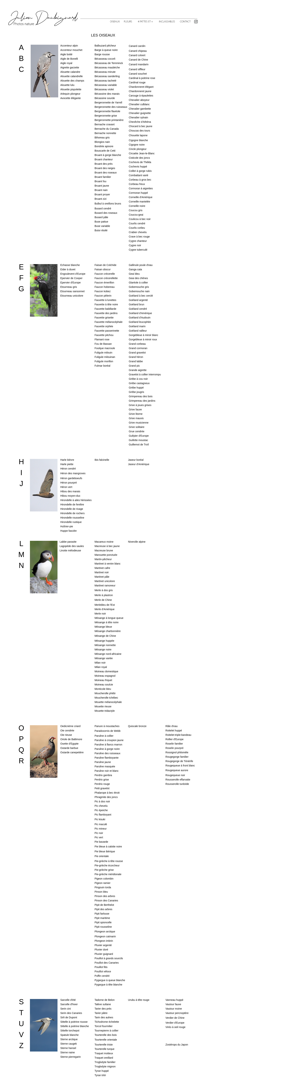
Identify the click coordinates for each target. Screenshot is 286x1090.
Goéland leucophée (140, 321)
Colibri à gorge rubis (140, 170)
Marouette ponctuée (106, 554)
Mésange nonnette (105, 645)
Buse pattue (101, 221)
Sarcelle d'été (68, 999)
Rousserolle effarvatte (177, 779)
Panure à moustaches (107, 726)
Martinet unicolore (105, 581)
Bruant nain (101, 190)
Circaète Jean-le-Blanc (142, 153)
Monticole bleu (103, 688)
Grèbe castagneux (139, 383)
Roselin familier (174, 743)
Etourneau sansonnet (72, 291)
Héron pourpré (68, 482)
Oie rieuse (66, 734)
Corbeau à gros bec (140, 179)
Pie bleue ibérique (105, 851)
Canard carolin (137, 46)
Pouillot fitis (101, 967)
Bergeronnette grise (106, 115)
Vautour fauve (173, 1004)
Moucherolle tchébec (106, 697)
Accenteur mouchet (71, 50)
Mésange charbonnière (108, 631)
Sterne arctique (69, 1039)
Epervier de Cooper (71, 278)
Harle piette (66, 464)
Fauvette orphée (104, 326)
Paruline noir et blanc (107, 770)
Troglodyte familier (105, 1062)
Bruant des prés (104, 163)
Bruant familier (103, 176)
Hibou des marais (70, 491)
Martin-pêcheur (103, 559)
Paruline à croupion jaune (109, 740)
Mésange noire (103, 649)
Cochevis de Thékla (140, 162)
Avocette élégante (70, 98)
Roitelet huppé (173, 730)
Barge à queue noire (106, 50)
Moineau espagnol (105, 675)
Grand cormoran (138, 348)
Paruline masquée (105, 766)
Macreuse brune (104, 550)
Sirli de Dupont (68, 1017)
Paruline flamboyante (107, 757)
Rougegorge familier (176, 756)
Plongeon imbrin (104, 940)
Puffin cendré (102, 975)
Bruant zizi (100, 198)
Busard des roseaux (106, 212)
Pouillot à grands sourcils (109, 958)
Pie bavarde (101, 841)
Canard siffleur (137, 69)
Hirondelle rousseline (72, 517)
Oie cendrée (67, 730)
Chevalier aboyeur (139, 99)
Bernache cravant (105, 124)
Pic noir (99, 833)
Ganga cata (135, 269)
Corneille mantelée (139, 201)
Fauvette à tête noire (106, 304)
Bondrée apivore (104, 146)
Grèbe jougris (136, 392)
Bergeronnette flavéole (107, 111)
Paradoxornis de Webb (107, 730)
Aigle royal (66, 63)
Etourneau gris (68, 286)
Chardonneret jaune (140, 91)
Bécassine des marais (107, 93)
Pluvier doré (101, 949)
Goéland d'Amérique (140, 313)
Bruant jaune (102, 185)
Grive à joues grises (140, 405)
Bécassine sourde (105, 98)
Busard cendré (103, 208)
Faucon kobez (103, 291)
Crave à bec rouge (139, 236)
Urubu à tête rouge (138, 999)
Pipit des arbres (103, 909)
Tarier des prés (103, 1008)
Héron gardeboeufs (71, 478)
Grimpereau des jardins (142, 400)
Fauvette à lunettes (105, 300)
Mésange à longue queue (109, 617)
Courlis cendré (137, 223)
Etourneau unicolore (71, 295)
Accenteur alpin (69, 45)
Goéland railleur (138, 330)
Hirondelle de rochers (72, 513)
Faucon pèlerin (103, 295)
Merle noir (100, 613)
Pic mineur (101, 828)
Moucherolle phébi (105, 693)
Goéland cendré (138, 308)
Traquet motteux (104, 1053)
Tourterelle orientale (106, 1039)
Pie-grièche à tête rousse (109, 861)
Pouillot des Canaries (107, 962)
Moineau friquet (103, 680)
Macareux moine (104, 541)
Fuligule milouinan (105, 356)
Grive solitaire (136, 427)
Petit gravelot (102, 788)
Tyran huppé (102, 1070)
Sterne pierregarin (70, 1056)
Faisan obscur (103, 269)
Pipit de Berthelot (104, 904)
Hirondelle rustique (71, 522)
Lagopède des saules (71, 546)
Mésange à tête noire (107, 622)
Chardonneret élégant (141, 86)
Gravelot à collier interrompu (145, 374)
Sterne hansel (68, 1048)
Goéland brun (136, 304)
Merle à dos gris (104, 590)
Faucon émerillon (104, 282)
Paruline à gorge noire (107, 748)
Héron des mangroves (72, 473)
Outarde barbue (69, 748)
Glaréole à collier (138, 282)
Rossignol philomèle (176, 752)
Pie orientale (102, 856)
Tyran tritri (100, 1075)
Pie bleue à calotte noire (108, 846)
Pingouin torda (103, 887)
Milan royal (101, 667)
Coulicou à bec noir (140, 219)
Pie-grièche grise (104, 869)
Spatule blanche (69, 1034)
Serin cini (65, 1008)
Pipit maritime (102, 918)
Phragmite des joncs (106, 797)
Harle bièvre (67, 459)
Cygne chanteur (138, 240)
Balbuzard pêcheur (105, 45)
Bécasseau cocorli (105, 58)
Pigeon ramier (102, 883)
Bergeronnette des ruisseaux (111, 106)
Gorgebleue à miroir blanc (143, 335)
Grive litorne (135, 413)
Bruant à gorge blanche (108, 155)
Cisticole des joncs (139, 157)
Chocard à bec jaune (140, 126)
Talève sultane (103, 1004)
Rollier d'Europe (174, 739)
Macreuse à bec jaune (107, 546)
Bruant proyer (102, 194)
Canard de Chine (138, 59)
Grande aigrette (137, 370)
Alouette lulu (67, 85)
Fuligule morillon (104, 361)
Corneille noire (137, 205)
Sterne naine (67, 1052)
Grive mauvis (136, 418)
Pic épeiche (101, 810)
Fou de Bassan (103, 343)
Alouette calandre (70, 71)
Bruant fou (100, 181)
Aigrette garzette (69, 67)
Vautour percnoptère (177, 1013)
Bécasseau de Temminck (109, 63)
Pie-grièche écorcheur (107, 865)
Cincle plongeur (137, 149)
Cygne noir (135, 245)
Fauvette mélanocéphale (108, 321)
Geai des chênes (138, 278)
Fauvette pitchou (104, 335)
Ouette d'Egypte (69, 743)
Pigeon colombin (104, 878)
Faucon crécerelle (105, 273)
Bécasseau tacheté (105, 80)
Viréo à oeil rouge (175, 1027)
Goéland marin (137, 326)
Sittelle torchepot (69, 1030)
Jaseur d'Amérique (138, 464)
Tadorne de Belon (105, 999)
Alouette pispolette (70, 89)
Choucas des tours (139, 130)
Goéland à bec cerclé (141, 295)
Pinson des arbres (105, 896)
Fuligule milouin (103, 352)
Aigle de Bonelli (69, 58)
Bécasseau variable (106, 85)
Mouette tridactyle (105, 710)
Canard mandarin (138, 64)
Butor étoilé (101, 230)
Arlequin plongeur (70, 93)
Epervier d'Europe (70, 282)
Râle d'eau (171, 726)
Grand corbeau (137, 343)
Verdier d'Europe (174, 1022)
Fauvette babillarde (105, 308)
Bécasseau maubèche (107, 67)
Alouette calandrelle (71, 76)
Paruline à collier (104, 735)
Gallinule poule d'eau (140, 265)
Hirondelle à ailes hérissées (75, 500)
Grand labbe (136, 361)
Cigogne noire (137, 144)
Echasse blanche (70, 265)
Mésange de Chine (105, 635)
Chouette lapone (138, 135)
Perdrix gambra (103, 775)
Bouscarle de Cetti (105, 150)
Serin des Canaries (71, 1013)
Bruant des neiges (105, 168)
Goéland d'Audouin (139, 317)
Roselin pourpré (174, 748)
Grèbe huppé (136, 387)
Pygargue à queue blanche (110, 980)
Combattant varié (138, 175)
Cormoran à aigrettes (141, 188)
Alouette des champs (72, 80)
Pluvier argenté (103, 945)
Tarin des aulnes (104, 1017)
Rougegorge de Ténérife (179, 761)
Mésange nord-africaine (108, 653)
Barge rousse (102, 54)
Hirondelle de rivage (71, 508)
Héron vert (66, 487)
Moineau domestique (106, 671)
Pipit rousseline (103, 926)
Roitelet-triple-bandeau (178, 734)
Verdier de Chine (174, 1017)
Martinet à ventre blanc (107, 563)
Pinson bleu (101, 891)
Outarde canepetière (72, 752)
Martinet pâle (102, 576)
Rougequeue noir (175, 775)
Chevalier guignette (140, 113)
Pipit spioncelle (103, 922)
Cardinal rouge (137, 82)
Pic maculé (101, 824)
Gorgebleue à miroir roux (143, 339)
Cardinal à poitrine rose (142, 78)
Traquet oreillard (104, 1057)
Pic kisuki (100, 819)
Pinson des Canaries (106, 900)
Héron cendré (68, 468)
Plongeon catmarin (105, 936)
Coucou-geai (136, 214)
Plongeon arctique (105, 931)
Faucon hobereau (105, 286)
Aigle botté (66, 54)
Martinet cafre (102, 568)
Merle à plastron (104, 595)
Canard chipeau (138, 50)
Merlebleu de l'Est (105, 604)
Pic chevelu (101, 805)
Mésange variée (104, 658)
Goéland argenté (138, 300)
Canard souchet (138, 73)
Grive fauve (135, 409)
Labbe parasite (67, 541)
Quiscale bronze (137, 726)
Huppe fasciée (68, 530)
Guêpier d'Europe (139, 435)
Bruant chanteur (104, 159)
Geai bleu (134, 273)
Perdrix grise (102, 779)
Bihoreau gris (102, 137)
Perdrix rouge (102, 783)
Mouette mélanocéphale (108, 702)
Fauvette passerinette (107, 330)
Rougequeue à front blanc (180, 765)
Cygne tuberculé (138, 249)
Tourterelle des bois (106, 1034)
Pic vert (99, 837)
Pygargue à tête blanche (108, 984)
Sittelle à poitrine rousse (73, 1021)
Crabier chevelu (138, 232)
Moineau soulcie (104, 684)
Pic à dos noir (102, 801)
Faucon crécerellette (106, 278)
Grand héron (136, 356)
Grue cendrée (136, 431)
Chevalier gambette (140, 108)
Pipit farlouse (102, 913)
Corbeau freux (137, 184)
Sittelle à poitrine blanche (74, 1026)
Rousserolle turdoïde (177, 783)
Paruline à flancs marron (108, 744)
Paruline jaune (103, 762)
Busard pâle (101, 217)
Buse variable (102, 226)
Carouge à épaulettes (141, 95)
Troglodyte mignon (105, 1066)
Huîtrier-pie (66, 526)
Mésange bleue (103, 626)
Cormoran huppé (138, 192)
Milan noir (100, 662)
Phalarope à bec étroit (107, 792)
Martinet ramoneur (105, 585)
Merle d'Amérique (104, 609)
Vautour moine (173, 1008)
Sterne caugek (68, 1043)
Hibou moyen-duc (70, 495)
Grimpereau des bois (140, 396)
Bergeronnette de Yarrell (108, 102)
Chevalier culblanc (139, 104)
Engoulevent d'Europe (72, 273)
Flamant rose (102, 339)
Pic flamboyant (103, 814)
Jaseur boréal (135, 459)
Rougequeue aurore (176, 770)
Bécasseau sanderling (107, 76)
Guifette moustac (138, 440)
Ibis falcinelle (102, 459)
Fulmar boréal (102, 365)
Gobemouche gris (139, 286)
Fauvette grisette (104, 317)
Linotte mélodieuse (70, 550)
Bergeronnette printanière (109, 120)
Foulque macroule (105, 348)
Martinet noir (102, 572)
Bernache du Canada (107, 128)
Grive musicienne (138, 422)
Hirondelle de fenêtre (72, 504)
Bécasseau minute (105, 71)
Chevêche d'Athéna (140, 121)
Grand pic (134, 365)
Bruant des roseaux (106, 172)
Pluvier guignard (104, 953)
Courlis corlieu (137, 227)
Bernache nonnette (105, 133)
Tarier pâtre (101, 1013)
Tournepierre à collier (106, 1030)
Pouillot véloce (103, 971)
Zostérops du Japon (176, 1044)
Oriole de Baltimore (71, 739)
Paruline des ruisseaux (107, 753)
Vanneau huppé (174, 999)
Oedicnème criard (70, 726)
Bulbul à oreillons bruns (108, 203)
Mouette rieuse (103, 706)
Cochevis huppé (138, 166)
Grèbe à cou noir (138, 378)
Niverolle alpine (136, 541)
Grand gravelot (137, 352)
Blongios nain (102, 141)
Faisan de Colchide (105, 265)
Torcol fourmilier (104, 1026)
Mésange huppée (104, 640)
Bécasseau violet (104, 89)
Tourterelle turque (104, 1049)
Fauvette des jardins (106, 313)
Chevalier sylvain (138, 117)
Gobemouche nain (139, 291)
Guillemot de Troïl (139, 444)
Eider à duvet (67, 269)
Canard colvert (137, 55)
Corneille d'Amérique (140, 197)
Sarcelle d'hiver (69, 1004)
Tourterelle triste (104, 1044)
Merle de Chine (103, 599)
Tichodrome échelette (107, 1021)
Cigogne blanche (138, 140)
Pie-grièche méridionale (108, 874)
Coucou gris (135, 210)
